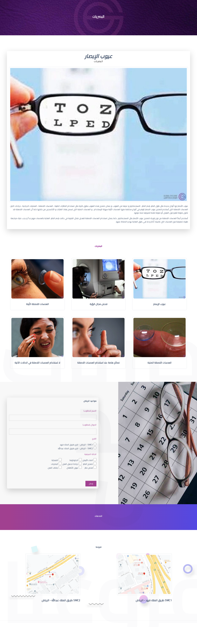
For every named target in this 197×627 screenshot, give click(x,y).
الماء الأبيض (87, 460)
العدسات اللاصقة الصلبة (159, 363)
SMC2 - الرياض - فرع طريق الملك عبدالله (75, 448)
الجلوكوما (73, 460)
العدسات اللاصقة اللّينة (37, 304)
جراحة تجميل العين (70, 464)
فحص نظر (89, 468)
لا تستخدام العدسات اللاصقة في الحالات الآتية (37, 363)
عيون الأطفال (72, 468)
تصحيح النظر (88, 464)
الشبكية (55, 460)
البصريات (54, 464)
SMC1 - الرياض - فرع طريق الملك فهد (76, 444)
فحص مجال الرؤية (98, 304)
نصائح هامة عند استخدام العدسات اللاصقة (98, 363)
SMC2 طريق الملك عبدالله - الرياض (61, 600)
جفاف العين (53, 468)
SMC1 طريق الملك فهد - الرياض (154, 600)
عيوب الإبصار (159, 304)
